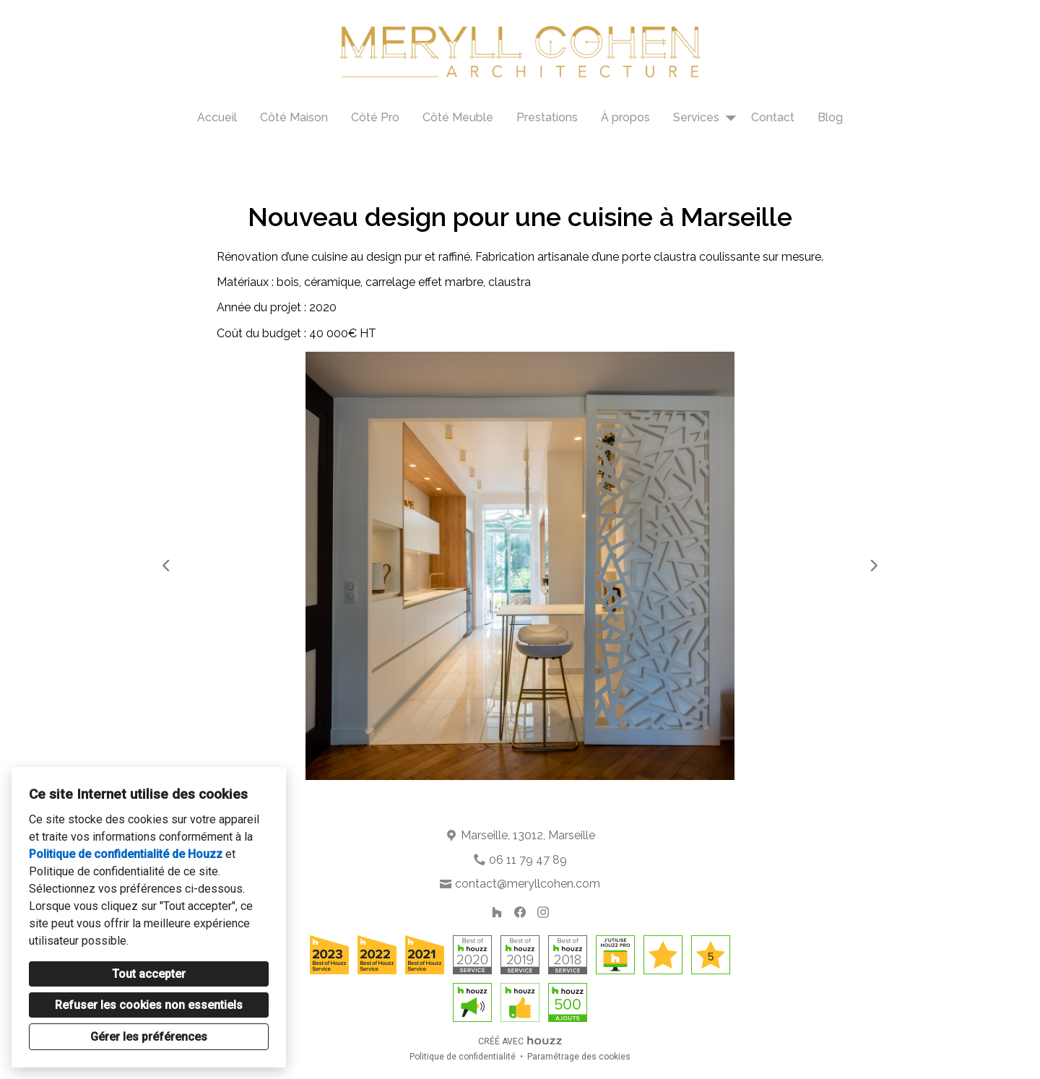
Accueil (217, 117)
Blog (830, 117)
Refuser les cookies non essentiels (149, 1005)
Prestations (547, 117)
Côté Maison (294, 117)
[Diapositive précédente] (166, 565)
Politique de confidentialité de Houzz (125, 854)
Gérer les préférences (148, 1037)
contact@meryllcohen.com (527, 883)
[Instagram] (543, 912)
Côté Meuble (457, 117)
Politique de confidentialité (463, 1057)
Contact (772, 117)
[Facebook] (520, 912)
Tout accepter (149, 974)
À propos (625, 117)
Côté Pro (375, 117)
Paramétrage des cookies (578, 1057)
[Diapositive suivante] (874, 565)
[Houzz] (497, 912)
